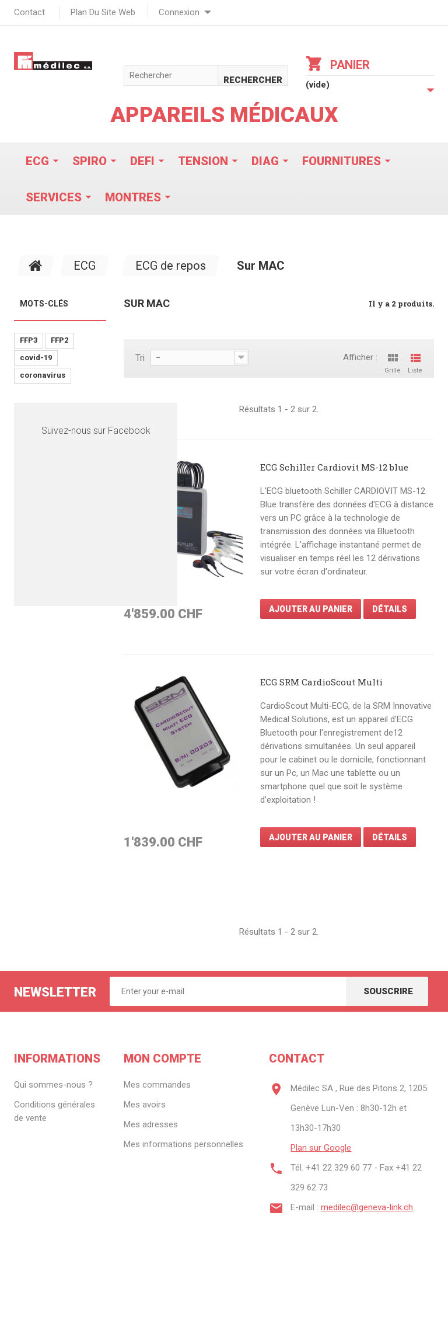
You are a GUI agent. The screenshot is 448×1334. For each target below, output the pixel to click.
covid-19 (36, 357)
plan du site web (103, 12)
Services (54, 197)
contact (29, 12)
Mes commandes (157, 1084)
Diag (265, 161)
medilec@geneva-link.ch (367, 1207)
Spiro (89, 161)
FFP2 (59, 340)
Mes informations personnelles (183, 1144)
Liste (415, 362)
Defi (142, 161)
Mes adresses (151, 1124)
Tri (140, 358)
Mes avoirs (145, 1104)
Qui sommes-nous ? (53, 1084)
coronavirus (42, 375)
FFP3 (28, 340)
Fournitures (341, 161)
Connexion (179, 12)
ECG (37, 161)
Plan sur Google (320, 1148)
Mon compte (162, 1058)
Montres (133, 197)
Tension (203, 161)
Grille (392, 362)
